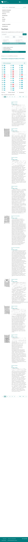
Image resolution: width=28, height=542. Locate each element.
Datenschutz (4, 538)
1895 (20, 86)
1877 (11, 78)
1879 (11, 82)
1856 (2, 65)
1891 (20, 78)
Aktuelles (3, 19)
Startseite (3, 7)
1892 (20, 80)
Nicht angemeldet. (24, 538)
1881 (11, 86)
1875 (11, 74)
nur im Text (18, 40)
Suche (7, 7)
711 (23, 96)
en (25, 7)
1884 (20, 65)
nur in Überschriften (19, 39)
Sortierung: (3, 92)
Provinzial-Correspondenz (7, 49)
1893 (20, 82)
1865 (2, 82)
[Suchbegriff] (12, 34)
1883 (11, 89)
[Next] (26, 97)
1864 (2, 80)
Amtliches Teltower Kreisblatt (8, 47)
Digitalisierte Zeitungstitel (6, 10)
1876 (11, 76)
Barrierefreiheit (4, 540)
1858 (2, 69)
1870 (11, 65)
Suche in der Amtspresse (14, 51)
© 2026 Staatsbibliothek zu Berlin (12, 540)
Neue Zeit (5, 40)
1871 (11, 67)
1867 (2, 86)
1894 (20, 84)
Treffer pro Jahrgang (7, 63)
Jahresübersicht (4, 15)
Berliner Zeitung (6, 39)
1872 (11, 69)
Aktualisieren (21, 92)
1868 (2, 88)
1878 (11, 80)
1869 (2, 89)
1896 (20, 88)
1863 (2, 78)
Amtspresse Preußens (6, 11)
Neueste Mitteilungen (6, 48)
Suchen (24, 34)
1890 (20, 76)
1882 (11, 88)
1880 (11, 84)
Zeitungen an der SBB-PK (6, 24)
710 (20, 96)
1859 (2, 71)
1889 (20, 74)
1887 (20, 71)
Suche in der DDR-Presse (14, 43)
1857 (2, 67)
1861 (2, 74)
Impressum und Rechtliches (12, 538)
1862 (2, 76)
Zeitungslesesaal (5, 26)
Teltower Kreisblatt (6, 50)
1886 (20, 69)
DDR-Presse (4, 13)
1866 (2, 84)
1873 (11, 71)
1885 (20, 67)
